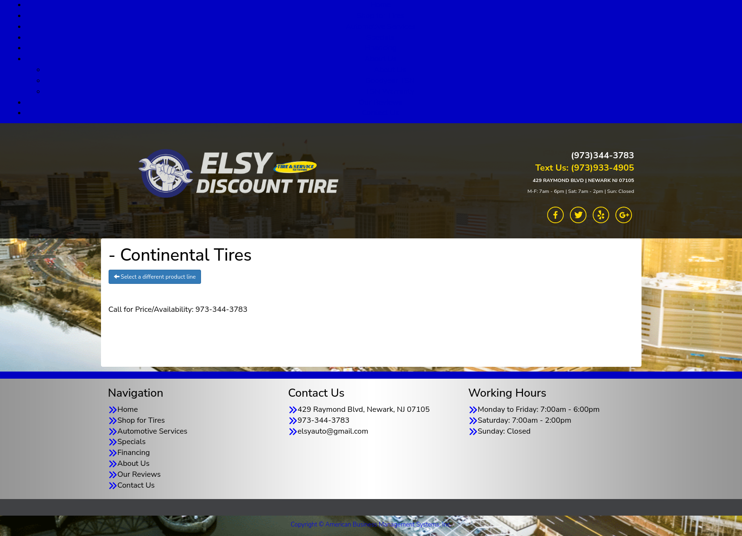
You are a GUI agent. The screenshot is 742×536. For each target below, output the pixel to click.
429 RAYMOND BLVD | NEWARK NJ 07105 (583, 180)
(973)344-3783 (602, 155)
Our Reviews (380, 102)
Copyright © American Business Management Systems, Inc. (371, 524)
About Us (381, 59)
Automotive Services (381, 26)
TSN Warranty (390, 91)
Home (128, 409)
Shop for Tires (380, 15)
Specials (380, 37)
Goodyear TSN (390, 80)
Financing (380, 48)
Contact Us (380, 113)
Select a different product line (155, 277)
